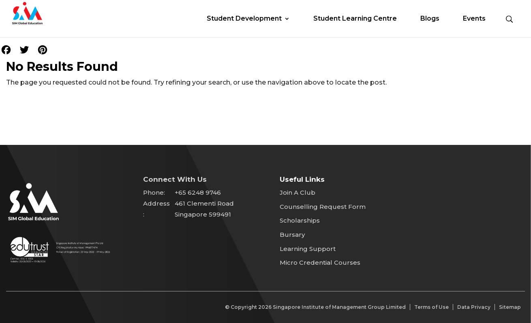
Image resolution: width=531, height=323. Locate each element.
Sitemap (510, 307)
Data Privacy (473, 307)
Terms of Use (431, 307)
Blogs (429, 19)
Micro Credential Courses (320, 262)
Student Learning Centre (355, 19)
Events (474, 19)
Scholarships (300, 220)
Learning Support (308, 249)
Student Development (244, 19)
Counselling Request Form (323, 206)
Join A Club (297, 192)
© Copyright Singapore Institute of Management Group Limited (315, 307)
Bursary (292, 234)
